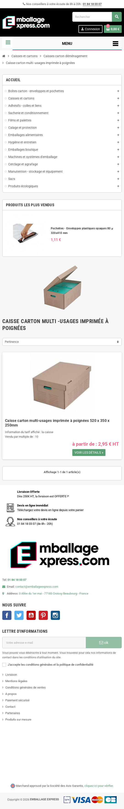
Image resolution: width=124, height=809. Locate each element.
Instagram (55, 615)
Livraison (11, 674)
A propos (11, 694)
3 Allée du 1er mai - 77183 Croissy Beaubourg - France (53, 593)
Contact (10, 706)
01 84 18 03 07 (92, 4)
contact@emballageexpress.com (36, 586)
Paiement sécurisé (17, 700)
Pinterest (43, 615)
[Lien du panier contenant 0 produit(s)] (113, 29)
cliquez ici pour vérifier (98, 786)
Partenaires (12, 713)
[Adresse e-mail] (44, 642)
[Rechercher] (96, 17)
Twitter (19, 615)
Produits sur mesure (18, 719)
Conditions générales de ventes (25, 687)
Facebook (6, 615)
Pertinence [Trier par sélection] (12, 341)
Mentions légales (16, 681)
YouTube (31, 615)
